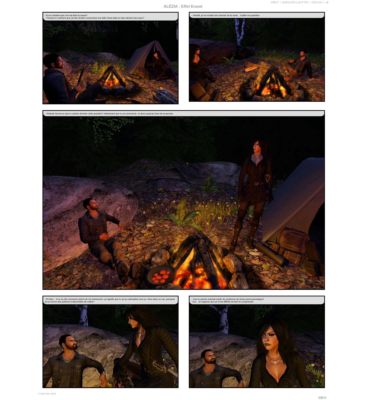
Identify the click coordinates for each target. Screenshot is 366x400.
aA (327, 2)
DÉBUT (275, 2)
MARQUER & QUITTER (295, 2)
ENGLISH (317, 2)
